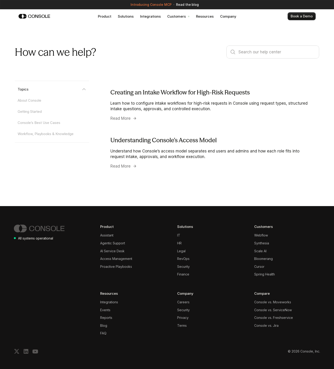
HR (179, 243)
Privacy (183, 318)
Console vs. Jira (266, 325)
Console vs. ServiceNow (273, 310)
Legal (181, 251)
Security (183, 267)
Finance (183, 274)
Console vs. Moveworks (272, 302)
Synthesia (261, 243)
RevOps (183, 259)
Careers (183, 302)
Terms (182, 325)
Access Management (116, 259)
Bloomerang (263, 259)
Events (105, 310)
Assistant (106, 235)
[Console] (34, 16)
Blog (103, 325)
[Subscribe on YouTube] (35, 351)
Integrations (109, 302)
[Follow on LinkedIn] (26, 351)
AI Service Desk (112, 251)
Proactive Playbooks (116, 267)
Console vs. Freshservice (273, 318)
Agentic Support (112, 243)
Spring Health (264, 274)
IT (178, 235)
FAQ (103, 333)
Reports (106, 318)
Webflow (261, 235)
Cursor (259, 267)
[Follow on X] (16, 351)
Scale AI (260, 251)
